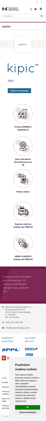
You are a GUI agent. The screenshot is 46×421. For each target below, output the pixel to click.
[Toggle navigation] (41, 9)
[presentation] (6, 44)
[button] (31, 9)
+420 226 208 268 (14, 322)
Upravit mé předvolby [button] (27, 412)
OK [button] (27, 407)
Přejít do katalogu (19, 90)
